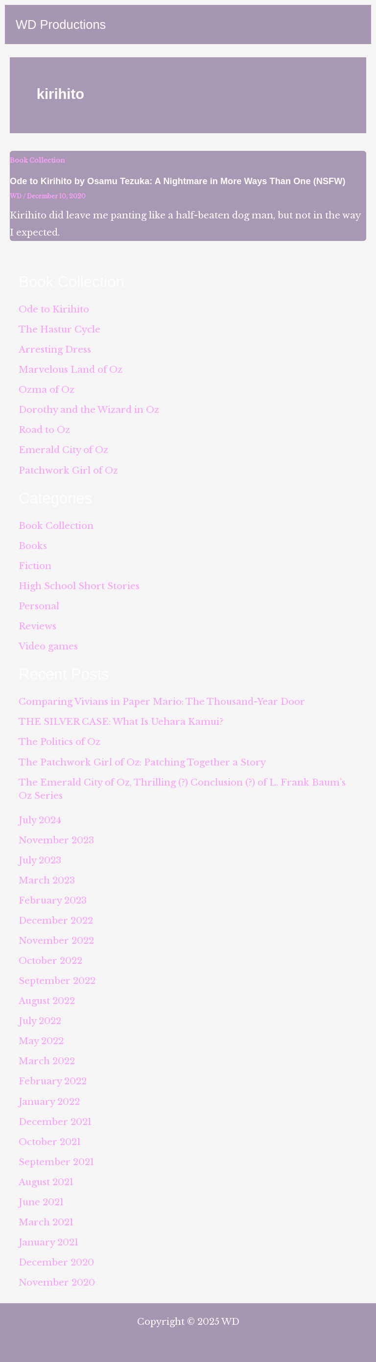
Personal (39, 606)
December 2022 (56, 920)
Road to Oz (44, 429)
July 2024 (40, 820)
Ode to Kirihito (54, 309)
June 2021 (41, 1202)
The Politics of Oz (59, 741)
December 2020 (56, 1262)
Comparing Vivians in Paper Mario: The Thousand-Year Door (162, 701)
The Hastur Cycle (59, 329)
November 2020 (57, 1282)
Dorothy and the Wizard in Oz (89, 409)
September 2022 (57, 980)
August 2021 (46, 1182)
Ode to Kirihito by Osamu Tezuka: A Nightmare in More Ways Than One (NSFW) (178, 181)
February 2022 (53, 1081)
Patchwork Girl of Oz (68, 470)
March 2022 (47, 1061)
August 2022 (47, 1000)
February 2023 (53, 900)
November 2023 (56, 840)
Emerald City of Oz (63, 449)
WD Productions (61, 24)
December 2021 (55, 1121)
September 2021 (56, 1162)
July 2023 (40, 860)
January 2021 (48, 1242)
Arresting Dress (55, 349)
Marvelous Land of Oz (70, 369)
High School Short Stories (79, 586)
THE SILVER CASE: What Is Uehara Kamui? (121, 721)
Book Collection (37, 160)
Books (33, 545)
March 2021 (46, 1222)
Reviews (37, 626)
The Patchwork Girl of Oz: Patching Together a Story (142, 762)
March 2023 (47, 880)
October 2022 (50, 960)
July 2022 (40, 1021)
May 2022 (41, 1041)
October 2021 (50, 1141)
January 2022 (49, 1101)
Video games (48, 646)
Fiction (35, 566)
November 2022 (56, 940)
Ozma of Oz (46, 389)
